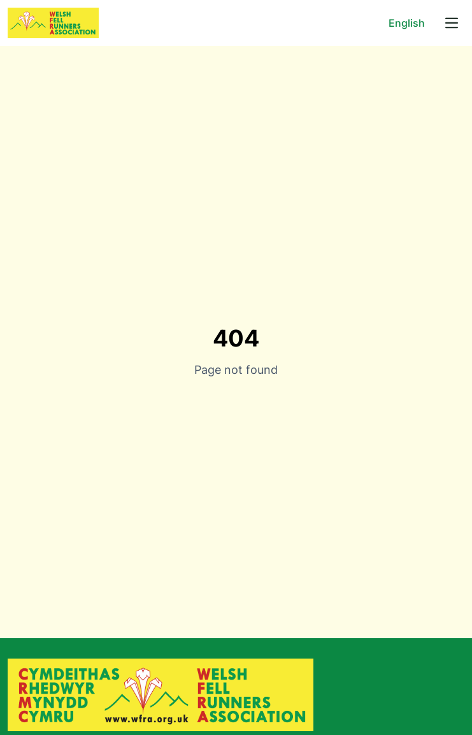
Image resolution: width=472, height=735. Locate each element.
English (407, 23)
